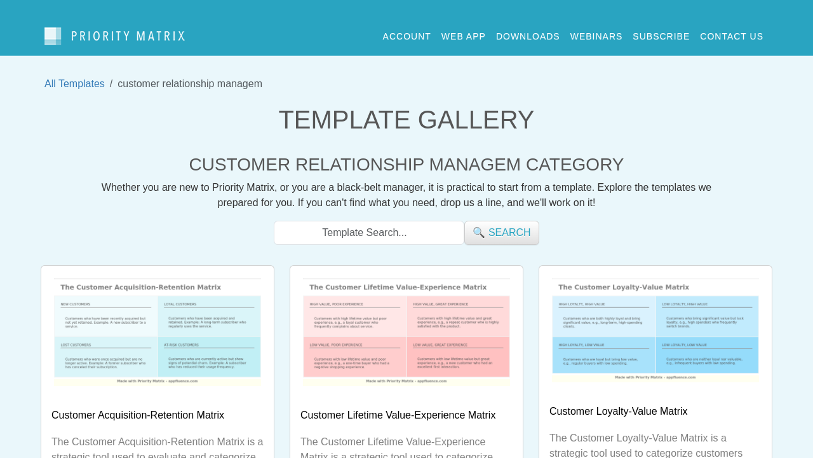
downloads (528, 31)
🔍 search (501, 222)
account (407, 31)
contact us (731, 31)
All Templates (74, 73)
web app (463, 31)
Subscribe (661, 31)
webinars (596, 31)
